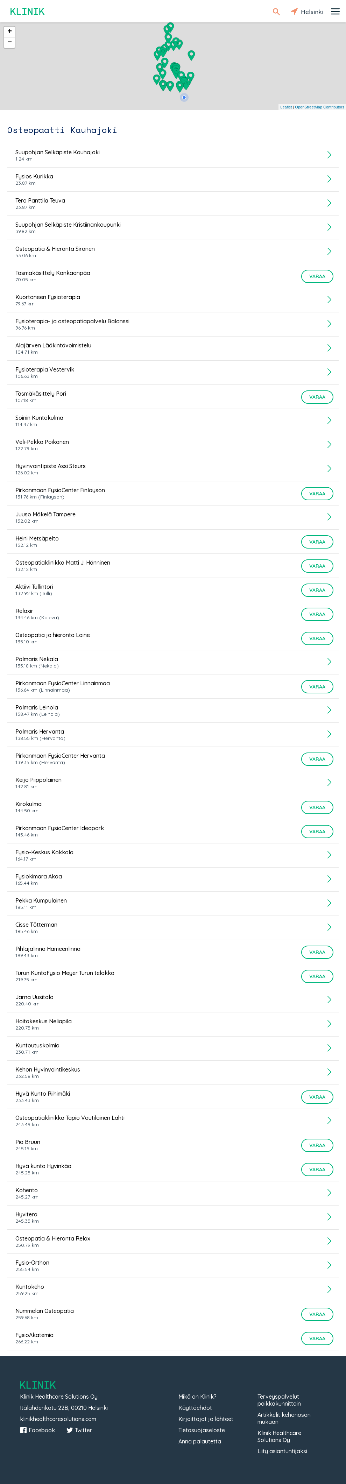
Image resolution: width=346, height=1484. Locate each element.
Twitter (79, 1430)
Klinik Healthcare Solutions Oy (279, 1436)
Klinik (27, 11)
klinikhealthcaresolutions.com (58, 1418)
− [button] (9, 42)
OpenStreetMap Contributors (319, 107)
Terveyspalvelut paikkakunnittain (279, 1400)
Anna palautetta (199, 1441)
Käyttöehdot (195, 1407)
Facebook (37, 1430)
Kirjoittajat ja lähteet (205, 1418)
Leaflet (286, 107)
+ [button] (9, 32)
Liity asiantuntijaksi (282, 1451)
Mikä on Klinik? (197, 1396)
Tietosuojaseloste (201, 1430)
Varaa (317, 276)
